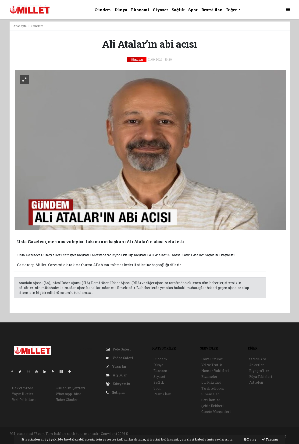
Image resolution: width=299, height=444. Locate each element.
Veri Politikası (24, 399)
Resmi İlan (212, 9)
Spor (192, 9)
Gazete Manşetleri (216, 411)
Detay (250, 439)
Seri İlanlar (210, 400)
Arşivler (116, 375)
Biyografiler (259, 370)
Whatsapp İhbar (68, 394)
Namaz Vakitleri (215, 370)
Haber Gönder (67, 399)
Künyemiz (118, 384)
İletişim (115, 392)
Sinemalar (210, 394)
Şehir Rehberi (212, 406)
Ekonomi (140, 9)
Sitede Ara (257, 359)
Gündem (103, 9)
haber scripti (186, 433)
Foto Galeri (118, 349)
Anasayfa (20, 26)
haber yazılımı (141, 433)
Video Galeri (119, 358)
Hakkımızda (22, 388)
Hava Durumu (212, 359)
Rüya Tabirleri (260, 376)
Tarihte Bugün (212, 388)
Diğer (232, 9)
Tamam (270, 439)
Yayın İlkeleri (23, 394)
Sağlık (178, 9)
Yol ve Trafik (211, 365)
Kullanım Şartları (70, 388)
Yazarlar (116, 366)
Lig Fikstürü (211, 382)
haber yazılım (209, 433)
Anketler (256, 365)
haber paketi (164, 433)
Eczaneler (209, 376)
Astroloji (256, 382)
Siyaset (160, 9)
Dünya (121, 9)
